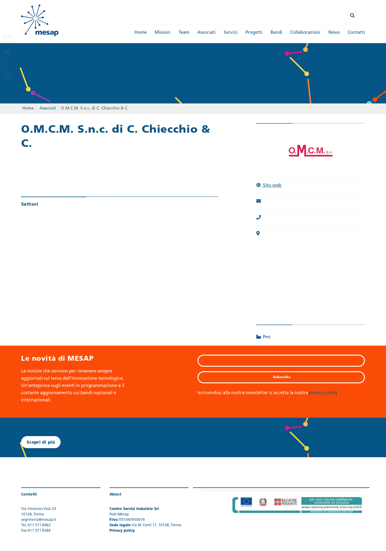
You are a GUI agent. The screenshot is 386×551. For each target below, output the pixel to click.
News (334, 32)
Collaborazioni (305, 32)
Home (140, 32)
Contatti (356, 32)
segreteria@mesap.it (38, 520)
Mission (162, 32)
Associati (206, 32)
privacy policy (323, 393)
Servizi (231, 32)
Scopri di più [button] (41, 442)
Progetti (253, 32)
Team (184, 32)
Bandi (276, 32)
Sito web (268, 185)
